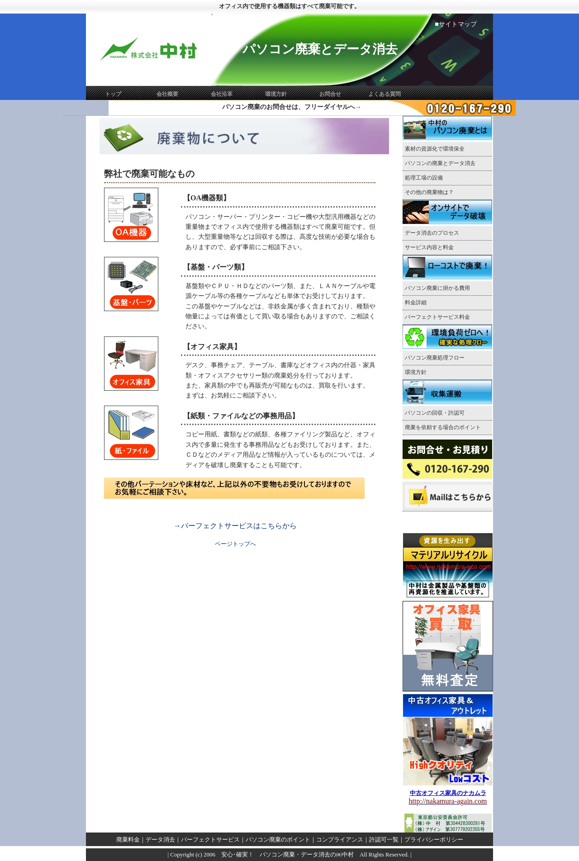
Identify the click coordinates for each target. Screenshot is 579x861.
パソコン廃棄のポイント (278, 839)
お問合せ (330, 94)
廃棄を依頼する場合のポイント (443, 427)
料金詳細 (418, 302)
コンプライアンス (339, 839)
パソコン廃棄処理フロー (435, 358)
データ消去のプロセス (432, 233)
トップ (113, 94)
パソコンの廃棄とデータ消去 (443, 163)
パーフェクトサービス (210, 839)
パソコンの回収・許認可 (435, 413)
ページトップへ (235, 543)
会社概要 (167, 94)
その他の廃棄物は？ (429, 192)
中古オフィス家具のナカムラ (448, 793)
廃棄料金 (128, 839)
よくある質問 (384, 94)
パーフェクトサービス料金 (437, 317)
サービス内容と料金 (429, 247)
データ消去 (160, 839)
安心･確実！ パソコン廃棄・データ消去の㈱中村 (284, 854)
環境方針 (276, 94)
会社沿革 (222, 94)
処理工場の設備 (424, 178)
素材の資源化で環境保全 (435, 149)
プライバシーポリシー (433, 839)
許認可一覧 (384, 839)
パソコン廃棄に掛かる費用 (437, 288)
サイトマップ (458, 24)
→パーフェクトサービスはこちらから (235, 526)
